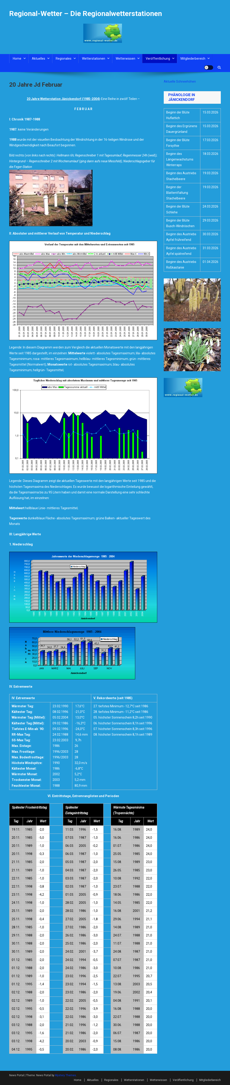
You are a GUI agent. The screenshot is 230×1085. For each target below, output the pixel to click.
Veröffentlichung (158, 58)
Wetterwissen (125, 58)
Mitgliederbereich (193, 58)
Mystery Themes (65, 1075)
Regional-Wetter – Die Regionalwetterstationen (85, 13)
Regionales (63, 58)
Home (17, 58)
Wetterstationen (93, 58)
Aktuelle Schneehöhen (180, 81)
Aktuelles (38, 58)
